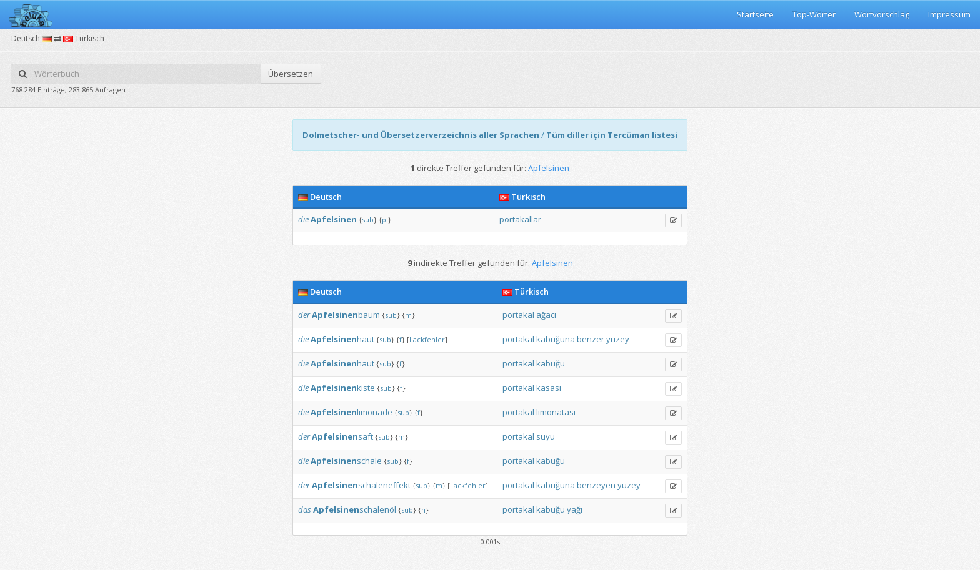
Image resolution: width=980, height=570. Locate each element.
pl (385, 219)
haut (342, 339)
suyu (545, 436)
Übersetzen (290, 73)
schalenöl (354, 509)
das (304, 509)
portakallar (520, 219)
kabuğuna (555, 339)
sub (368, 219)
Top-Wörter (814, 14)
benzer (590, 339)
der (304, 314)
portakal (518, 314)
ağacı (546, 314)
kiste (343, 387)
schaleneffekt (361, 485)
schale (346, 460)
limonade (351, 412)
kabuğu (550, 363)
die (303, 219)
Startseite (755, 14)
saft (342, 436)
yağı (574, 509)
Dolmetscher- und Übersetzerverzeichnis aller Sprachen (420, 134)
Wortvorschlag (881, 14)
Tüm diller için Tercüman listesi (612, 134)
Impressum (949, 14)
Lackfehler (427, 339)
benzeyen (596, 485)
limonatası (556, 412)
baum (346, 314)
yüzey (617, 339)
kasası (548, 387)
